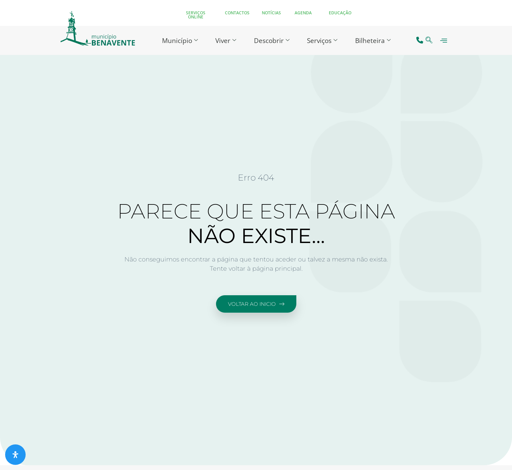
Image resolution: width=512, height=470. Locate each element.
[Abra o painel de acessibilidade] (15, 454)
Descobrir (271, 40)
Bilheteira (376, 40)
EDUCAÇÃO (340, 13)
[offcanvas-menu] (444, 40)
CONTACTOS (237, 13)
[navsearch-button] (429, 40)
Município (177, 40)
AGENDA (303, 13)
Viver (224, 40)
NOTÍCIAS (271, 13)
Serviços (324, 40)
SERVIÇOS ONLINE (195, 15)
